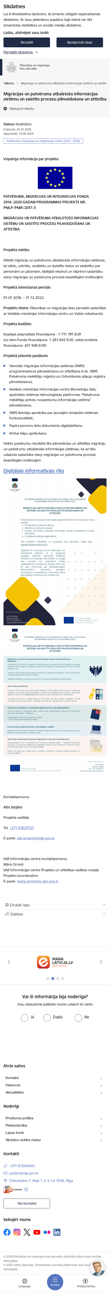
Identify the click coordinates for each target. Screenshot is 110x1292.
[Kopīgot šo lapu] (55, 914)
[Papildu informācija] (26, 1189)
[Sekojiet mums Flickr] (46, 1232)
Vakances (13, 1085)
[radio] (27, 1017)
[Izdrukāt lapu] (55, 905)
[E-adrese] (12, 1189)
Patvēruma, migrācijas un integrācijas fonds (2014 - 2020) (43, 141)
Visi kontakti (26, 1203)
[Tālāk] (101, 961)
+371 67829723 (22, 828)
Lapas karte (15, 1132)
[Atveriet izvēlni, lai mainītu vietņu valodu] (25, 1283)
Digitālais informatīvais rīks (33, 471)
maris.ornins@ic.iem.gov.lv (37, 881)
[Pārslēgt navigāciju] (55, 1282)
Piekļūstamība (16, 1125)
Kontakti (12, 1078)
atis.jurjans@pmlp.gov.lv (35, 838)
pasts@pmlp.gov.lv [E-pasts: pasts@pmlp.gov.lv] (23, 1173)
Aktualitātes (15, 1092)
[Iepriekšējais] (9, 961)
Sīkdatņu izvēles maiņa (23, 1140)
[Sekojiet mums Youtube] (36, 1232)
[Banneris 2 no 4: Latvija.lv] (55, 962)
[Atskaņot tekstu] (22, 108)
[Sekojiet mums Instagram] (16, 1232)
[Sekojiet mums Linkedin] (56, 1232)
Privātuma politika (19, 1118)
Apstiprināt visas (79, 42)
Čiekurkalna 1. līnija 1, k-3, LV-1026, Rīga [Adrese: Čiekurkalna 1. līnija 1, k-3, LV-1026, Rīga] (41, 1180)
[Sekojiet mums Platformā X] (26, 1232)
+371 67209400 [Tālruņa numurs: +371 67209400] (21, 1166)
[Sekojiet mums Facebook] (6, 1232)
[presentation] (38, 1039)
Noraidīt (27, 42)
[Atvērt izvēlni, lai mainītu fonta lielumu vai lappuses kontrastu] (85, 1283)
